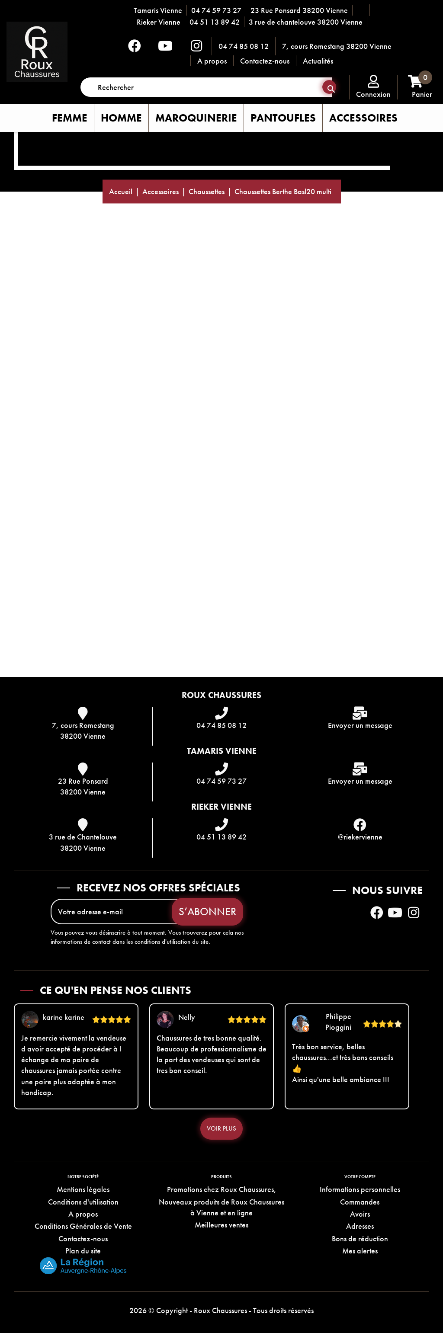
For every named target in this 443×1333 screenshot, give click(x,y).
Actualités (318, 61)
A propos (212, 61)
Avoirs (360, 1214)
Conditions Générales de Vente (83, 1226)
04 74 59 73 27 (216, 10)
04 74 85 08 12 (243, 46)
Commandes (359, 1202)
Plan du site (83, 1251)
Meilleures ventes (221, 1225)
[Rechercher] (206, 87)
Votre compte (360, 1176)
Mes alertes (360, 1251)
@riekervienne (360, 837)
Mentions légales (83, 1189)
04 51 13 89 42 (214, 22)
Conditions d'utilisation (83, 1202)
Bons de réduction (360, 1238)
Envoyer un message (360, 725)
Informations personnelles (360, 1189)
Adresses (360, 1226)
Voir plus (221, 1128)
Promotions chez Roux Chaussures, (221, 1189)
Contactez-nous (264, 61)
